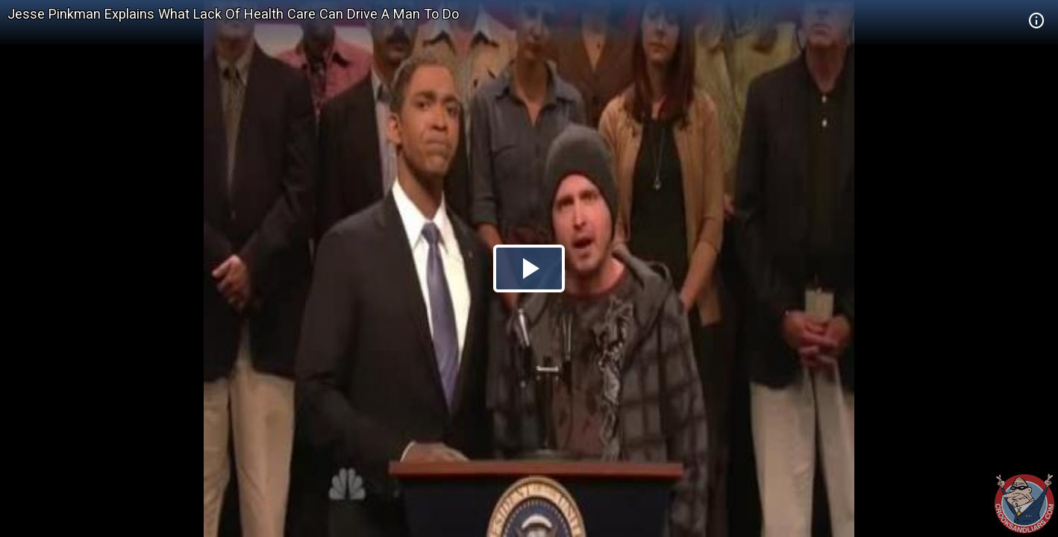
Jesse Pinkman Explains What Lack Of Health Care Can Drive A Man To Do (233, 14)
